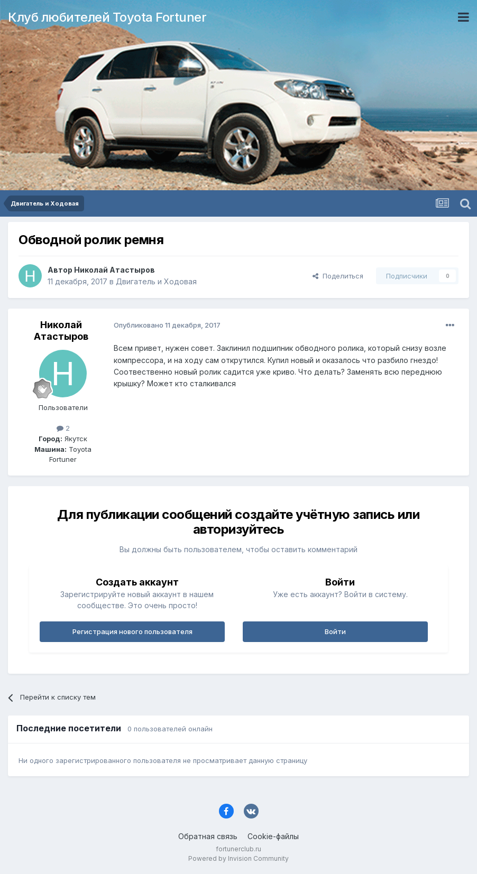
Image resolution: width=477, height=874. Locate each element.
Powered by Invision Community (238, 858)
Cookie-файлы (273, 836)
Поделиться (338, 276)
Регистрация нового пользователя (132, 631)
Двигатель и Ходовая (156, 281)
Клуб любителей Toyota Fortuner (107, 17)
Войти (335, 631)
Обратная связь (207, 836)
